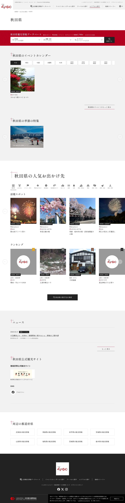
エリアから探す (95, 6)
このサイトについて (84, 500)
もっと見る (106, 349)
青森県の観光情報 (49, 432)
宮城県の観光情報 (102, 432)
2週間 (49, 62)
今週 (38, 62)
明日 (26, 62)
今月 (60, 62)
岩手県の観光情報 (75, 432)
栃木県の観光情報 (102, 441)
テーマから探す (82, 6)
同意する (117, 499)
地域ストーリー (110, 6)
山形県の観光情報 (22, 441)
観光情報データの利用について (102, 2)
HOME (16, 11)
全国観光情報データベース (40, 6)
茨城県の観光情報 (75, 441)
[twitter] (62, 489)
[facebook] (58, 489)
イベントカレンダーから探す (65, 6)
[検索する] (109, 40)
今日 (15, 62)
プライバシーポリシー (117, 2)
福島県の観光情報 (49, 441)
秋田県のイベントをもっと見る (99, 107)
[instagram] (66, 489)
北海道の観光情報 (22, 432)
